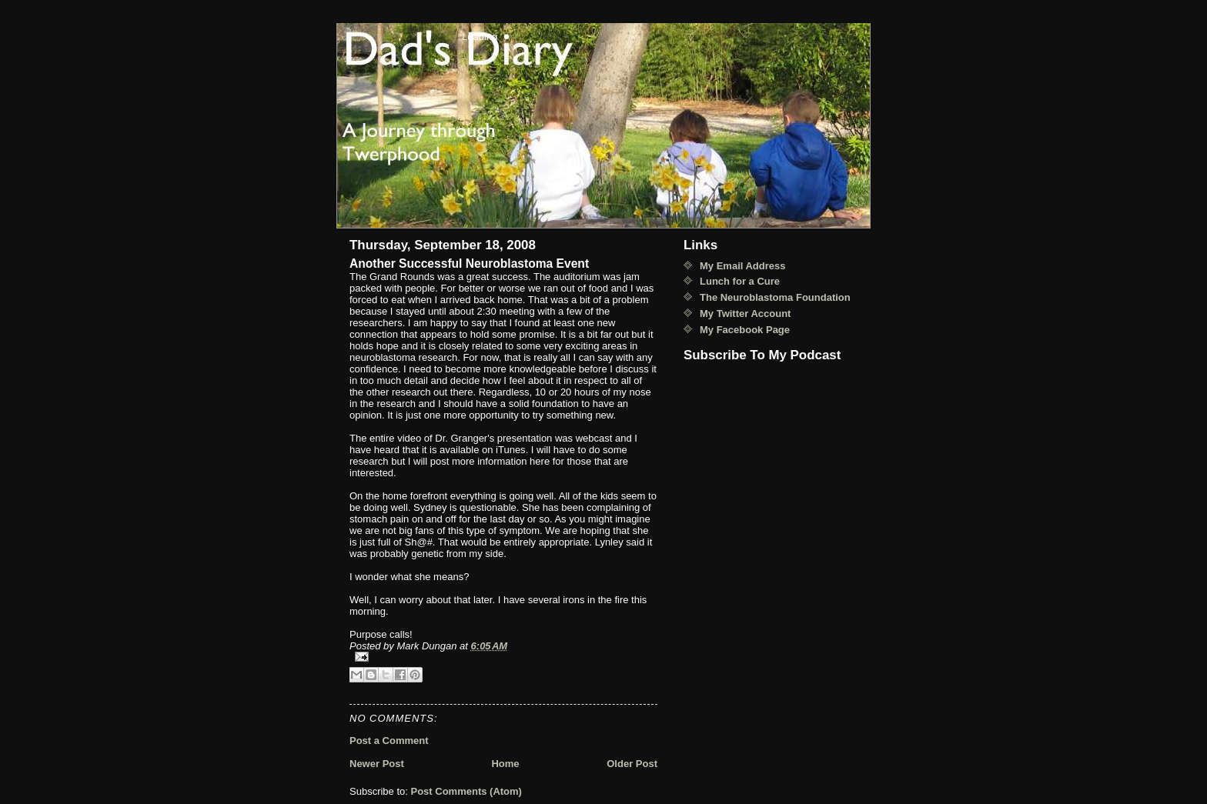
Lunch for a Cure (740, 281)
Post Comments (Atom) (466, 791)
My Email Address (743, 266)
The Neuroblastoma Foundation (775, 297)
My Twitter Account (745, 313)
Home (505, 763)
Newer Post (376, 763)
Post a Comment (389, 740)
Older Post (632, 763)
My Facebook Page (745, 329)
